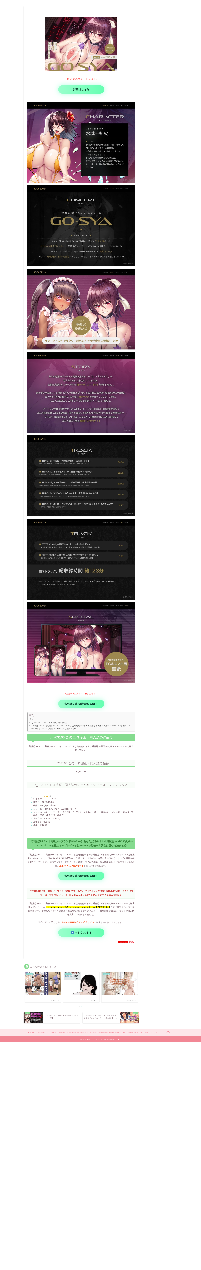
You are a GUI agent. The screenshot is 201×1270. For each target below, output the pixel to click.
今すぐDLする (81, 932)
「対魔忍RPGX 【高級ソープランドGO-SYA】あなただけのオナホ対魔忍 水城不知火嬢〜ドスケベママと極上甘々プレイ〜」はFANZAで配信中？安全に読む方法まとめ (81, 727)
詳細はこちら (81, 89)
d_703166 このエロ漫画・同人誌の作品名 (49, 723)
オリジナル (42, 1033)
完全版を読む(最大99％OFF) (81, 703)
